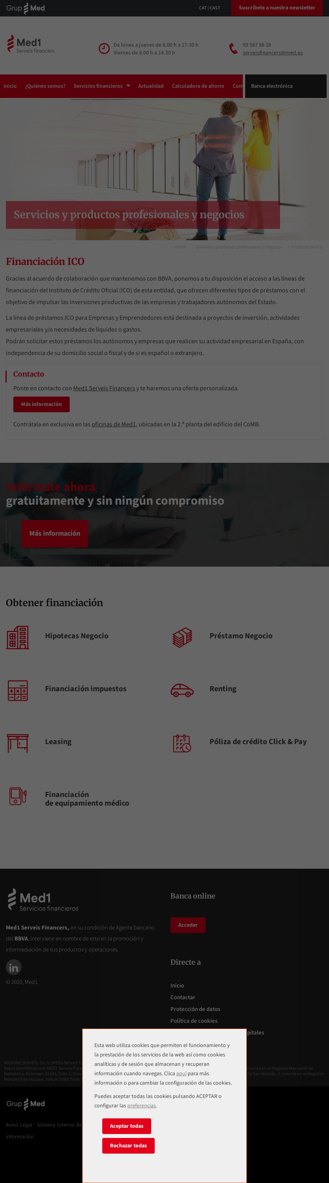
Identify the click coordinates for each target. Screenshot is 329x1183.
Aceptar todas (126, 1126)
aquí (181, 1074)
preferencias (141, 1106)
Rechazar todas (128, 1146)
